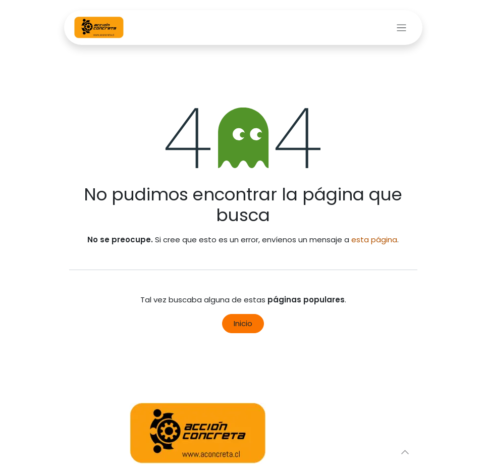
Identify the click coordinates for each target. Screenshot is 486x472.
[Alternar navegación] (401, 27)
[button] (405, 452)
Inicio (243, 323)
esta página (374, 239)
